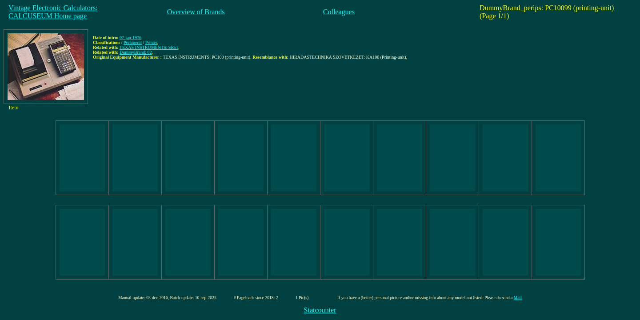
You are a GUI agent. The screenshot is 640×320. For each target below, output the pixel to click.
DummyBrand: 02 (136, 52)
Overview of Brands (196, 12)
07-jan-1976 (130, 37)
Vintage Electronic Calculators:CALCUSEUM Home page (53, 12)
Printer (151, 42)
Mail (518, 297)
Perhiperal (133, 42)
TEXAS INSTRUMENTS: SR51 (149, 47)
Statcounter (320, 310)
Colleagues (339, 12)
